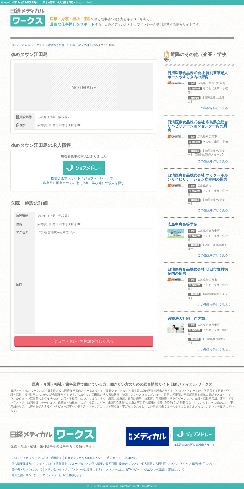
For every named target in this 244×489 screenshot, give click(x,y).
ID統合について (129, 463)
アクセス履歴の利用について (198, 463)
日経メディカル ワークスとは (30, 457)
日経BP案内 (131, 457)
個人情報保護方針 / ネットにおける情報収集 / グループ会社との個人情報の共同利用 (64, 463)
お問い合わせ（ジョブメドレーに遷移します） (74, 469)
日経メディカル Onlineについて (84, 457)
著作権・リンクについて (27, 469)
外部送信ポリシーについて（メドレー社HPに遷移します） (48, 475)
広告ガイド (114, 457)
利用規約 (56, 457)
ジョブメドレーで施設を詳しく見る (84, 341)
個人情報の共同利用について (159, 463)
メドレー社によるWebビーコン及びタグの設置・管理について (145, 469)
